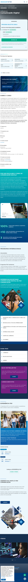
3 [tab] (15, 560)
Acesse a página (14, 471)
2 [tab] (14, 560)
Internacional (6, 34)
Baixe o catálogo (7, 86)
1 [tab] (12, 560)
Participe (7, 453)
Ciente (3, 579)
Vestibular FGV (6, 29)
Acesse (14, 376)
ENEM (4, 32)
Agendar (5, 502)
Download (2, 142)
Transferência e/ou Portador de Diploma (11, 36)
